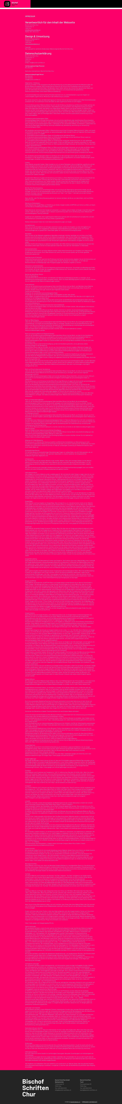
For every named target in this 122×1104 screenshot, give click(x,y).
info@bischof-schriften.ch (63, 1090)
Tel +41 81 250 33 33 (61, 1088)
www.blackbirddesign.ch (32, 44)
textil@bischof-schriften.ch (88, 1090)
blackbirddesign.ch (75, 1102)
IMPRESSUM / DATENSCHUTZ (89, 1102)
